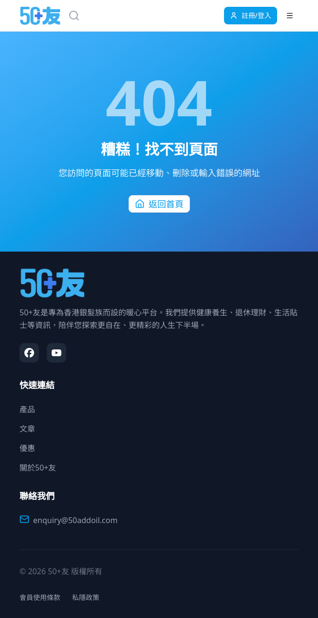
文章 (27, 428)
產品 (27, 409)
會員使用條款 (39, 597)
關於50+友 (37, 467)
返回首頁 (159, 204)
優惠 (27, 448)
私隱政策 (85, 597)
